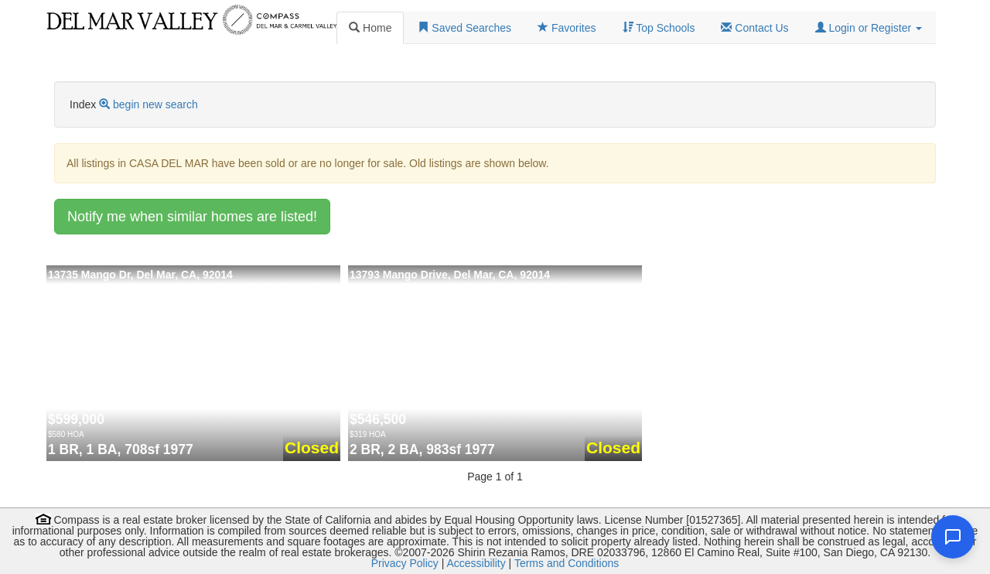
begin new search (155, 104)
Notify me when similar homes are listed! (192, 216)
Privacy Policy (405, 563)
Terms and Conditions (566, 563)
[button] (868, 28)
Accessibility (475, 563)
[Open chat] (953, 537)
